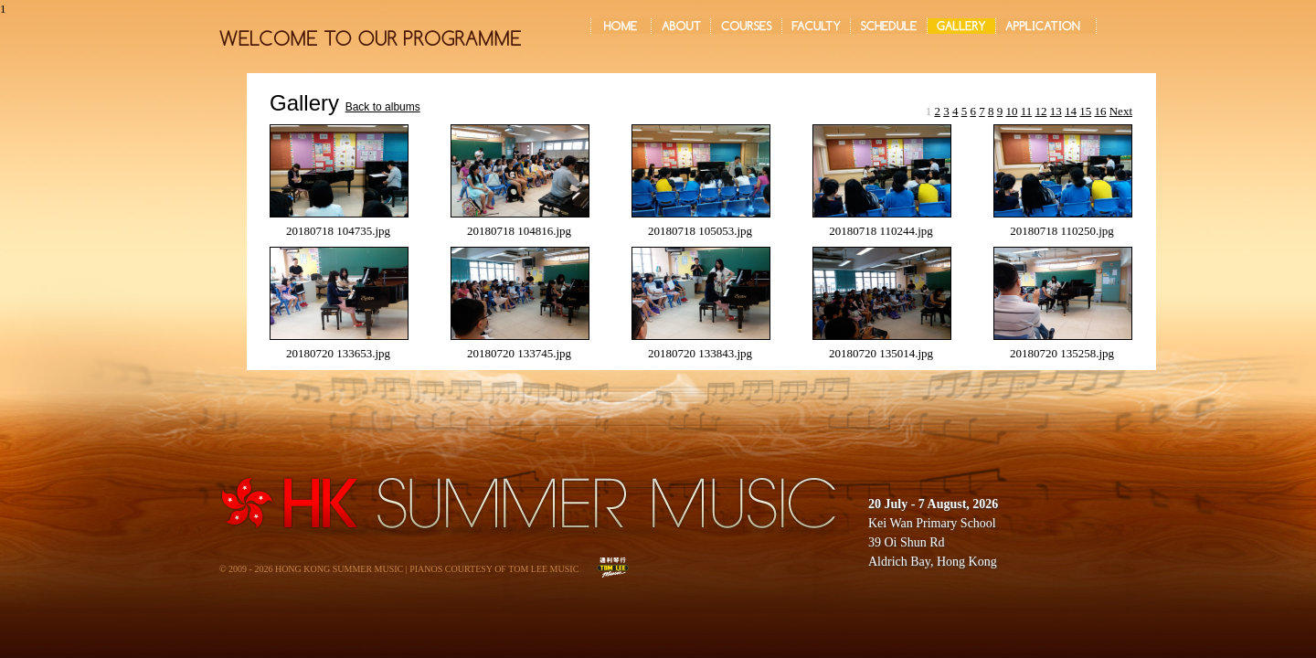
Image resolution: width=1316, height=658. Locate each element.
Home (621, 26)
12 (1040, 111)
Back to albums (382, 107)
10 (1011, 111)
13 (1056, 111)
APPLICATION (1046, 26)
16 (1100, 111)
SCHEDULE (889, 26)
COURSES (746, 26)
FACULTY (816, 26)
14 (1071, 111)
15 (1085, 111)
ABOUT (681, 26)
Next (1120, 111)
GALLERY (961, 26)
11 (1027, 111)
